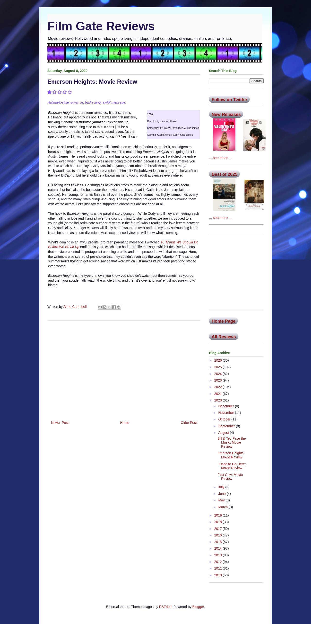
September (227, 426)
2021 (218, 394)
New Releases (226, 114)
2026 (218, 360)
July (221, 487)
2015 (218, 542)
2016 (218, 535)
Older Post (189, 423)
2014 (218, 548)
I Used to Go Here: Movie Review (231, 466)
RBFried (165, 607)
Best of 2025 (224, 174)
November (226, 413)
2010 (218, 575)
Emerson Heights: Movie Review (230, 455)
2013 (218, 555)
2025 (218, 367)
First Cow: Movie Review (230, 477)
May (221, 500)
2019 (218, 515)
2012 (218, 562)
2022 (218, 387)
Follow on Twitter (229, 99)
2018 (218, 522)
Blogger (198, 607)
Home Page (223, 321)
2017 (218, 529)
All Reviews (224, 336)
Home (124, 423)
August (224, 433)
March (223, 507)
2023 (218, 380)
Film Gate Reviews (101, 26)
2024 (218, 374)
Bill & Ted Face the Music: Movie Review (231, 443)
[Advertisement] (124, 369)
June (222, 494)
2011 (218, 568)
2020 (218, 400)
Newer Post (60, 423)
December (226, 406)
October (224, 419)
